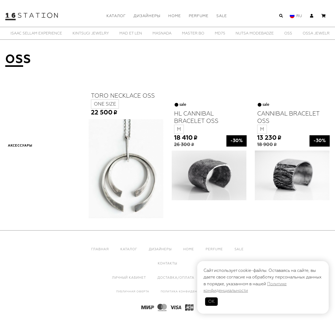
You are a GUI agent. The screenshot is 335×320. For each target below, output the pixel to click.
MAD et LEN (130, 33)
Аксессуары (20, 145)
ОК (211, 301)
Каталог (116, 16)
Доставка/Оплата (176, 278)
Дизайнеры (147, 16)
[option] (36, 33)
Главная (100, 249)
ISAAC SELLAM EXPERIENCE (36, 33)
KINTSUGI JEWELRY (91, 33)
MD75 (220, 33)
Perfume (199, 16)
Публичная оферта (132, 291)
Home (174, 16)
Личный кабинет (129, 278)
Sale (221, 16)
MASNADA (162, 33)
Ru (299, 16)
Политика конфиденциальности (190, 291)
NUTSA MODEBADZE (255, 33)
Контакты (167, 264)
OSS (288, 33)
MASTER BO (193, 33)
